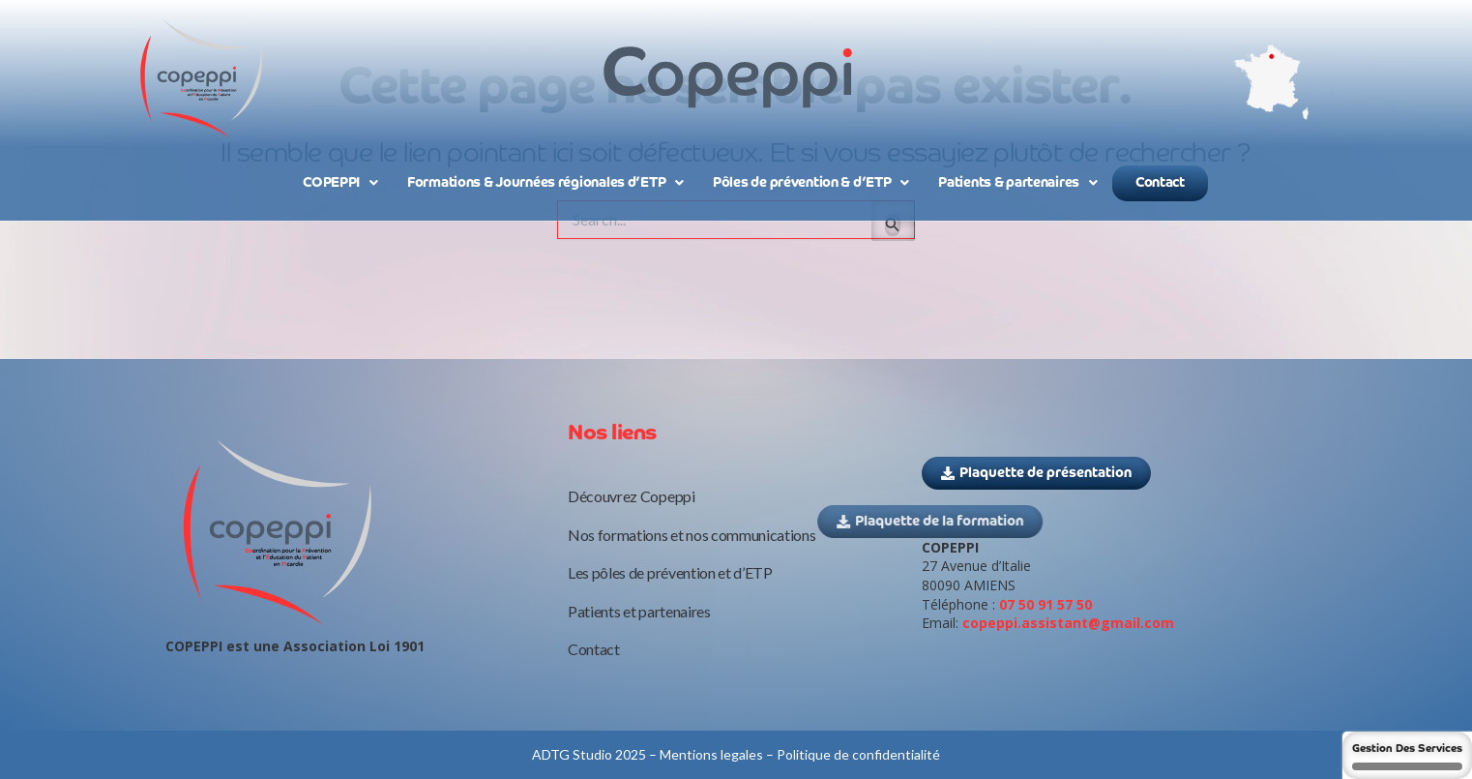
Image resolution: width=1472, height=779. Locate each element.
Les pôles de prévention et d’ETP (670, 572)
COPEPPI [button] (340, 183)
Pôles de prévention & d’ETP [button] (811, 183)
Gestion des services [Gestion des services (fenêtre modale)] (1407, 756)
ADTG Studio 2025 (589, 754)
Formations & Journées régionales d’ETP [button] (545, 183)
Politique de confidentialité (858, 754)
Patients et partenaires (639, 611)
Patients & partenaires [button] (1018, 183)
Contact (1160, 183)
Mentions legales (711, 754)
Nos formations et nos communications (691, 534)
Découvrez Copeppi (631, 496)
